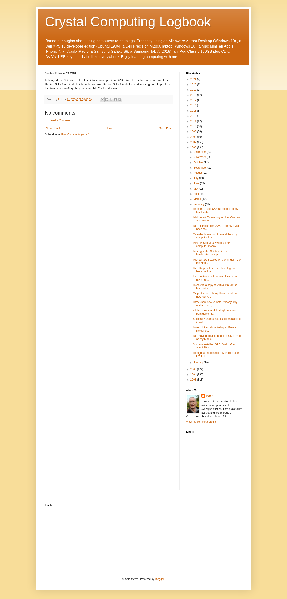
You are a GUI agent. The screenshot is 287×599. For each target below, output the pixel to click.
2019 (193, 89)
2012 (193, 115)
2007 (193, 142)
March (198, 199)
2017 (193, 100)
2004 (193, 374)
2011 (193, 121)
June (197, 183)
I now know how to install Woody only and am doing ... (215, 304)
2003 (193, 379)
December (200, 152)
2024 (193, 79)
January (199, 362)
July (196, 178)
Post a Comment (60, 120)
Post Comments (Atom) (75, 134)
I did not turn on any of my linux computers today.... (211, 244)
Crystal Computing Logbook (128, 21)
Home (109, 128)
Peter (209, 395)
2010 (193, 126)
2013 (193, 110)
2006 (193, 147)
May (196, 188)
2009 (193, 131)
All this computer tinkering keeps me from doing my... (214, 312)
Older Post (165, 128)
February (199, 204)
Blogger (159, 579)
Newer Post (53, 128)
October (199, 162)
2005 (193, 369)
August (198, 172)
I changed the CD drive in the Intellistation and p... (210, 253)
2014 (193, 105)
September (200, 167)
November (200, 157)
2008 (193, 136)
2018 (193, 95)
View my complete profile (201, 421)
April (197, 193)
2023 (193, 84)
